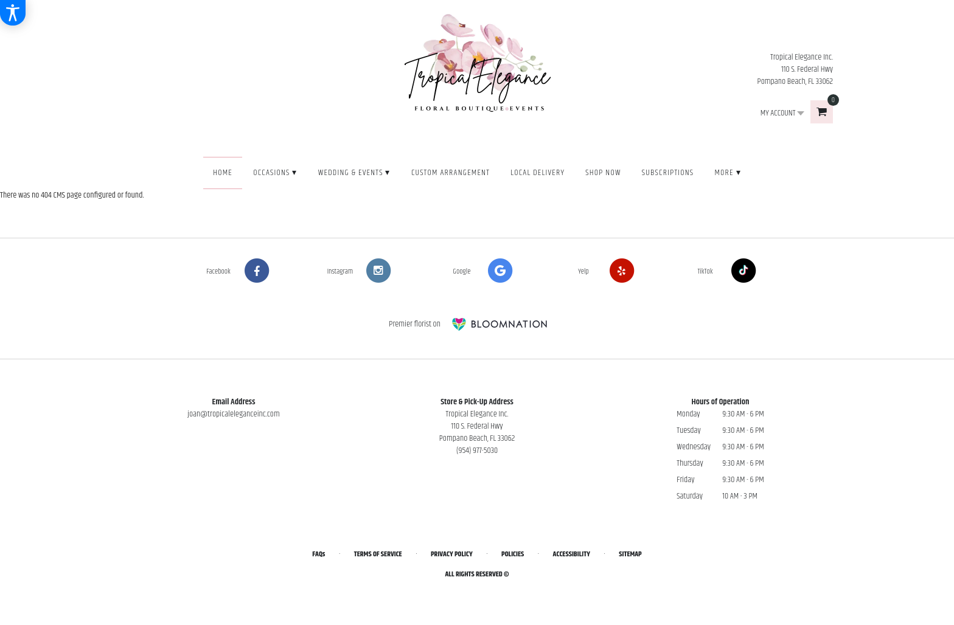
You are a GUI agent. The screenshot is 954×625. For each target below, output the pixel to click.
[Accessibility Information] (13, 13)
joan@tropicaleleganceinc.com (233, 414)
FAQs (318, 554)
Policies (512, 554)
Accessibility (571, 554)
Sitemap (630, 554)
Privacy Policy (452, 554)
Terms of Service (378, 554)
